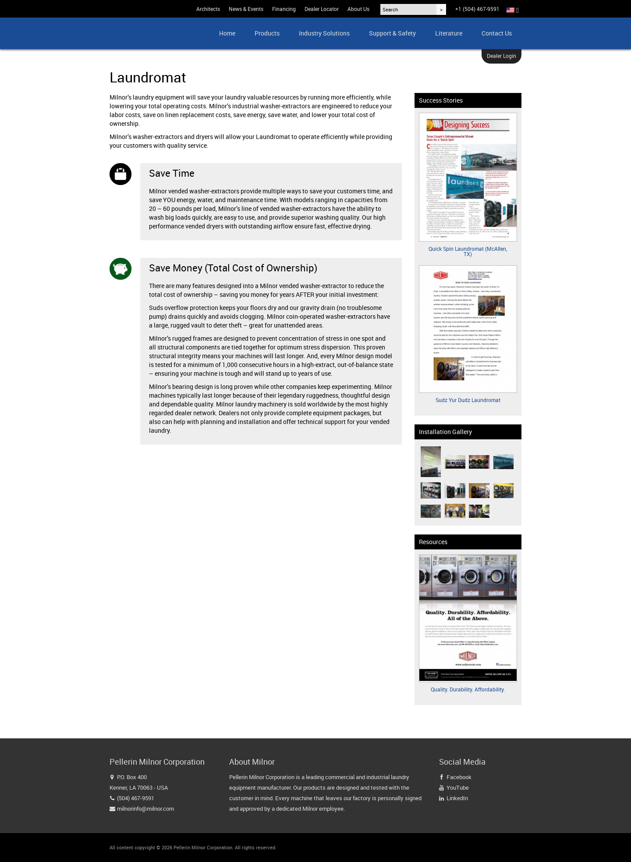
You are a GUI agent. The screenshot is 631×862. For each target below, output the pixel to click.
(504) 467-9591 (135, 798)
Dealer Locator (322, 8)
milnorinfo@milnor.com (145, 808)
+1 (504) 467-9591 (477, 8)
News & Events (246, 8)
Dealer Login (501, 55)
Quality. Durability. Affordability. (468, 689)
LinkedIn (457, 798)
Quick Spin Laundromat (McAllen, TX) (468, 251)
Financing (284, 8)
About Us (358, 8)
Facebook (459, 777)
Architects (208, 8)
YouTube (458, 787)
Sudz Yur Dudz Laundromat (468, 399)
